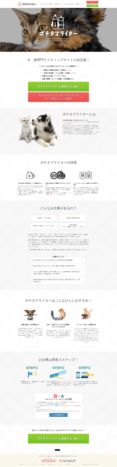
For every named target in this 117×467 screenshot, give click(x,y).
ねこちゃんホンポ (80, 122)
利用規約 (21, 464)
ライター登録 (92, 5)
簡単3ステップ (79, 4)
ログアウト (59, 464)
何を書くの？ (57, 4)
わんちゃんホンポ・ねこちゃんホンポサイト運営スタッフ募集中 (58, 97)
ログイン (92, 2)
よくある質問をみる (58, 415)
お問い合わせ (51, 464)
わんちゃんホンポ (68, 122)
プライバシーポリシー (32, 464)
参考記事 (68, 70)
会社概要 (42, 464)
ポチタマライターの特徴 (45, 4)
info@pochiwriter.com (66, 405)
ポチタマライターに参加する (58, 86)
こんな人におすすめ (68, 4)
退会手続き (68, 464)
